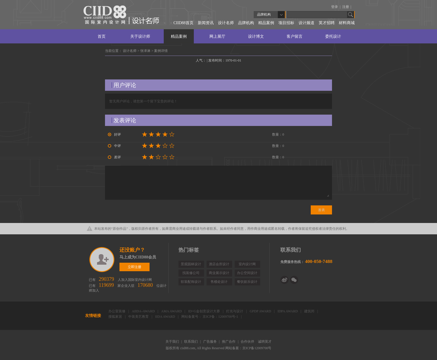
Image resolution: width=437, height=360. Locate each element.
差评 (114, 157)
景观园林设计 (191, 264)
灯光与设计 (235, 311)
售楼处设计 (219, 282)
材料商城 (347, 23)
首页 (102, 36)
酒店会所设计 (219, 264)
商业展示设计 (219, 273)
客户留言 (294, 36)
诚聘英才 (265, 342)
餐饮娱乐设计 (247, 282)
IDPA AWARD (288, 311)
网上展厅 (217, 36)
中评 (114, 146)
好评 (114, 134)
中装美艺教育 (139, 317)
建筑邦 (309, 311)
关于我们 (172, 342)
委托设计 (333, 36)
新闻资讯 (206, 23)
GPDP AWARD (261, 311)
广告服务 (210, 342)
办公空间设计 (247, 273)
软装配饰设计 (191, 282)
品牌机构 (246, 23)
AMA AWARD (172, 311)
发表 (321, 210)
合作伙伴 (248, 342)
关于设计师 (140, 36)
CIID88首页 (183, 23)
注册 (346, 7)
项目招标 (286, 23)
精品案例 (266, 23)
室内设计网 (247, 264)
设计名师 (226, 23)
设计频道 (306, 23)
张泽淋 (145, 51)
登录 (335, 7)
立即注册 (102, 259)
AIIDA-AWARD (144, 311)
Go (350, 14)
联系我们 (191, 342)
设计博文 (256, 36)
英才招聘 (327, 23)
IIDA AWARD (165, 317)
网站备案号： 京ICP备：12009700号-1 (210, 317)
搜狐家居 (115, 317)
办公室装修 (117, 311)
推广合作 (229, 342)
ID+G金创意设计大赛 (204, 311)
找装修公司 (190, 273)
